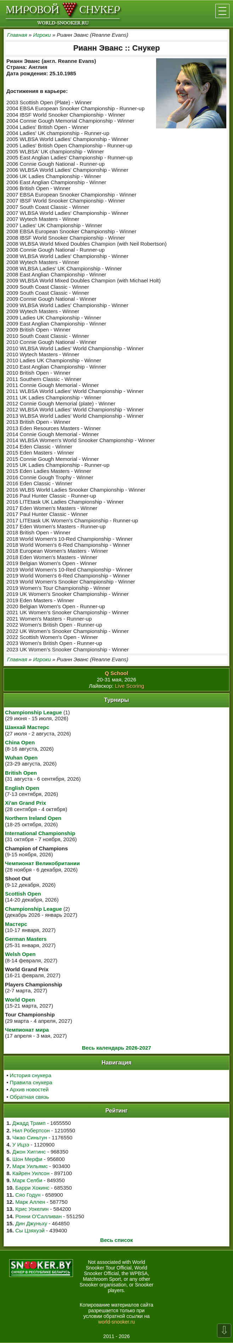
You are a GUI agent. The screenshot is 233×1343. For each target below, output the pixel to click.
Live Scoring (129, 686)
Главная (17, 35)
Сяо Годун (27, 1195)
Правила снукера (31, 1082)
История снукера (30, 1075)
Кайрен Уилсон (31, 1173)
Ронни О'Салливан (38, 1216)
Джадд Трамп (29, 1123)
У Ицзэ (20, 1145)
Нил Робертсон (31, 1130)
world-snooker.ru (116, 1322)
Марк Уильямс (30, 1166)
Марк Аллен (30, 1202)
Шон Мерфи (27, 1159)
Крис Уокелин (32, 1209)
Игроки (42, 35)
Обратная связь (29, 1097)
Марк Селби (27, 1180)
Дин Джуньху (31, 1223)
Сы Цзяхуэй (30, 1230)
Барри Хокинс (32, 1188)
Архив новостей (29, 1089)
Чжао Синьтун (29, 1137)
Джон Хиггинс (29, 1152)
